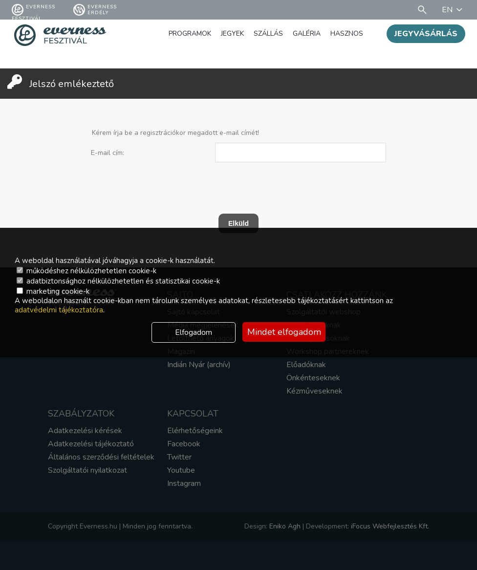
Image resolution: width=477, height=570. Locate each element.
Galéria (307, 33)
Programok (190, 33)
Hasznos (346, 33)
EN (453, 10)
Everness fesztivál (33, 10)
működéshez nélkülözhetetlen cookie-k (86, 271)
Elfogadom (193, 332)
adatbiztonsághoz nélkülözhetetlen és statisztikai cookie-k (118, 281)
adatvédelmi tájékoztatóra (59, 310)
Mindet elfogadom (284, 332)
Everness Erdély (95, 10)
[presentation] (227, 183)
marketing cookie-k (53, 291)
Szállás (268, 33)
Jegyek (232, 33)
